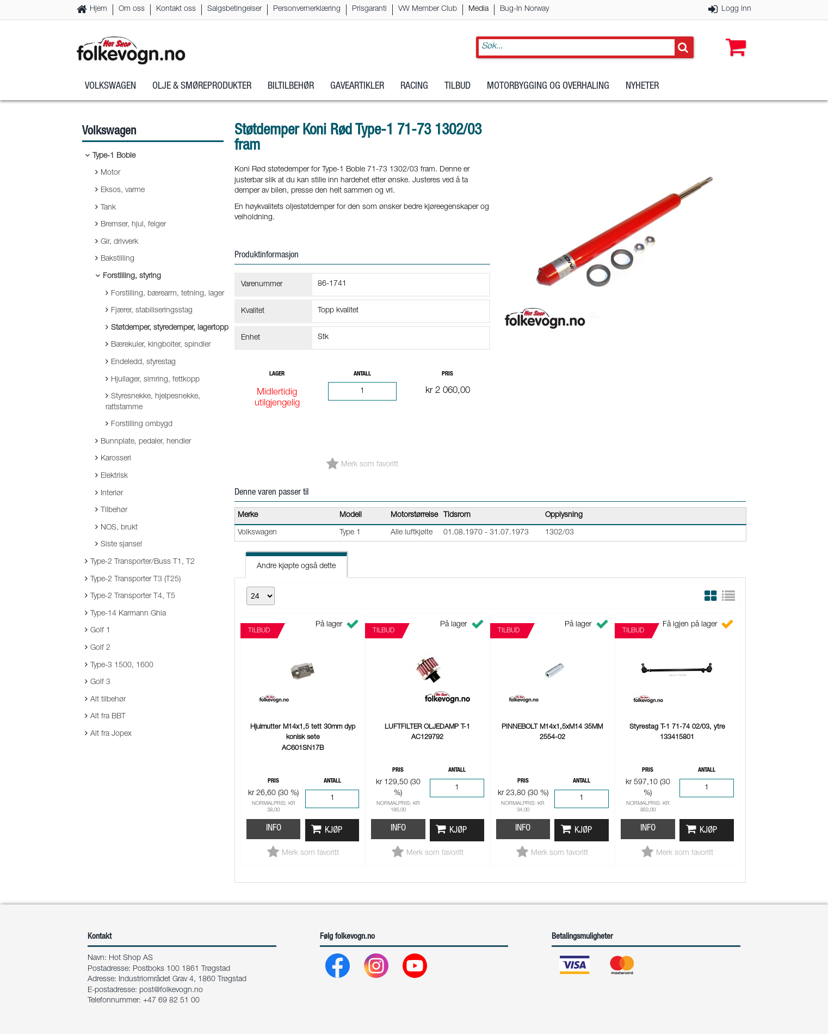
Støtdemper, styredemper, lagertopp (169, 328)
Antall (362, 374)
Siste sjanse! (121, 545)
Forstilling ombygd (141, 424)
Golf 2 (100, 648)
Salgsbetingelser (234, 9)
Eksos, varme (123, 190)
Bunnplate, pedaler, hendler (146, 442)
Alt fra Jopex (111, 734)
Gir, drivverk (119, 242)
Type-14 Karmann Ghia (128, 614)
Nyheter (642, 86)
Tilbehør (114, 510)
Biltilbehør (291, 86)
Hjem (98, 9)
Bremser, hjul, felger (133, 225)
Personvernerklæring (307, 9)
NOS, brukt (119, 528)
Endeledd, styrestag (143, 362)
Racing (414, 86)
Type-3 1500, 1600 (121, 665)
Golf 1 (100, 631)
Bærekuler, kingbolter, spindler (161, 345)
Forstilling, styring (132, 276)
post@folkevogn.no (171, 990)
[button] (733, 36)
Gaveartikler (357, 86)
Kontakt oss (176, 9)
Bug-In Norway (524, 9)
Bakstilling (117, 259)
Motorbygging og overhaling (548, 86)
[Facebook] (338, 968)
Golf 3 (100, 682)
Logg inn (736, 9)
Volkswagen (110, 86)
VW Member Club (427, 9)
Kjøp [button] (333, 830)
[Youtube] (415, 968)
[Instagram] (377, 968)
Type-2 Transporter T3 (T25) (135, 579)
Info (273, 828)
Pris (447, 374)
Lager (277, 374)
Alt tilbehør (108, 700)
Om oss (132, 9)
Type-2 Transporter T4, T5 (132, 596)
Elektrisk (114, 476)
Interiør (112, 493)
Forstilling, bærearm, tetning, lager (167, 294)
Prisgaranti (369, 9)
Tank (108, 208)
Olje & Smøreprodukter (201, 86)
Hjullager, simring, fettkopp (155, 380)
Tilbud (457, 86)
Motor (110, 173)
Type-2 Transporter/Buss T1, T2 (142, 562)
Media (478, 9)
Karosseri (116, 459)
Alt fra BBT (108, 717)
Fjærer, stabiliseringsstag (152, 311)
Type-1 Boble (113, 156)
